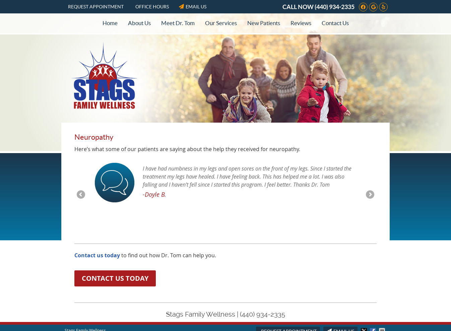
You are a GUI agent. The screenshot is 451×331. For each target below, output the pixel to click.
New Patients (263, 23)
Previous (81, 195)
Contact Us (335, 23)
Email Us (192, 6)
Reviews (301, 23)
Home (110, 23)
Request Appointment (96, 6)
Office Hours (152, 6)
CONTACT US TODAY (115, 278)
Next (370, 195)
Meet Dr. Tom (178, 23)
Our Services (221, 23)
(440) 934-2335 (335, 6)
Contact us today (97, 255)
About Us (139, 23)
